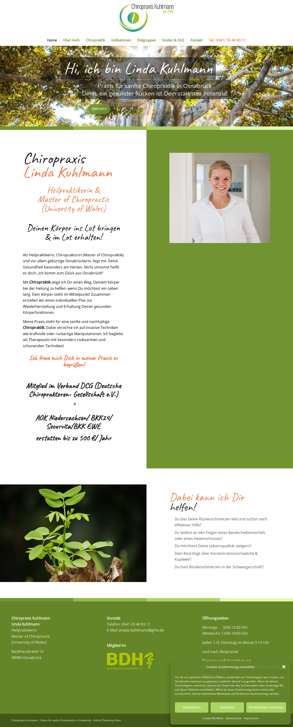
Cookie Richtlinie (213, 718)
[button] (284, 666)
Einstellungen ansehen (266, 707)
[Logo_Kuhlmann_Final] (146, 17)
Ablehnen (227, 707)
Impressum (251, 718)
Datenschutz (234, 718)
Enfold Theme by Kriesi (107, 720)
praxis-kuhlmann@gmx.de (141, 630)
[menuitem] (52, 40)
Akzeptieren (191, 707)
